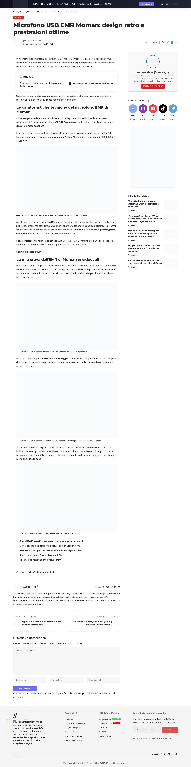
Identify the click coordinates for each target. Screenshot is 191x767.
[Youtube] (153, 112)
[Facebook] (104, 587)
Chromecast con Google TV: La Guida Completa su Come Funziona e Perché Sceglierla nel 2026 (145, 218)
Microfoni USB (35, 572)
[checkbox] (134, 736)
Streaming (133, 210)
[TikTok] (176, 755)
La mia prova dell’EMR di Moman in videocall (92, 83)
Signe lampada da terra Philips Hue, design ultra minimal (50, 546)
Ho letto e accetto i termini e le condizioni (152, 739)
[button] (114, 4)
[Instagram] (111, 587)
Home (15, 12)
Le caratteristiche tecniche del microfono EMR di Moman (41, 84)
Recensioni (48, 572)
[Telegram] (119, 587)
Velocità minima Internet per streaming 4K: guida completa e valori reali (143, 203)
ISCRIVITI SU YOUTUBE (153, 86)
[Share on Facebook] (159, 42)
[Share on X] (163, 42)
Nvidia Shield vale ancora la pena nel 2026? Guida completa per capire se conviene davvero (143, 233)
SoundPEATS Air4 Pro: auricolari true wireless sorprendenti (51, 541)
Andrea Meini (29, 587)
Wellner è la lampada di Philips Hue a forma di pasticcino (50, 550)
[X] (164, 755)
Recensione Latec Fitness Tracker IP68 (40, 555)
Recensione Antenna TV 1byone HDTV (40, 560)
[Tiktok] (163, 112)
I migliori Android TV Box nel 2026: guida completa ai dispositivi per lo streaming (144, 248)
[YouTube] (107, 587)
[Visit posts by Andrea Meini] (16, 587)
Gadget (22, 12)
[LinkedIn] (115, 587)
